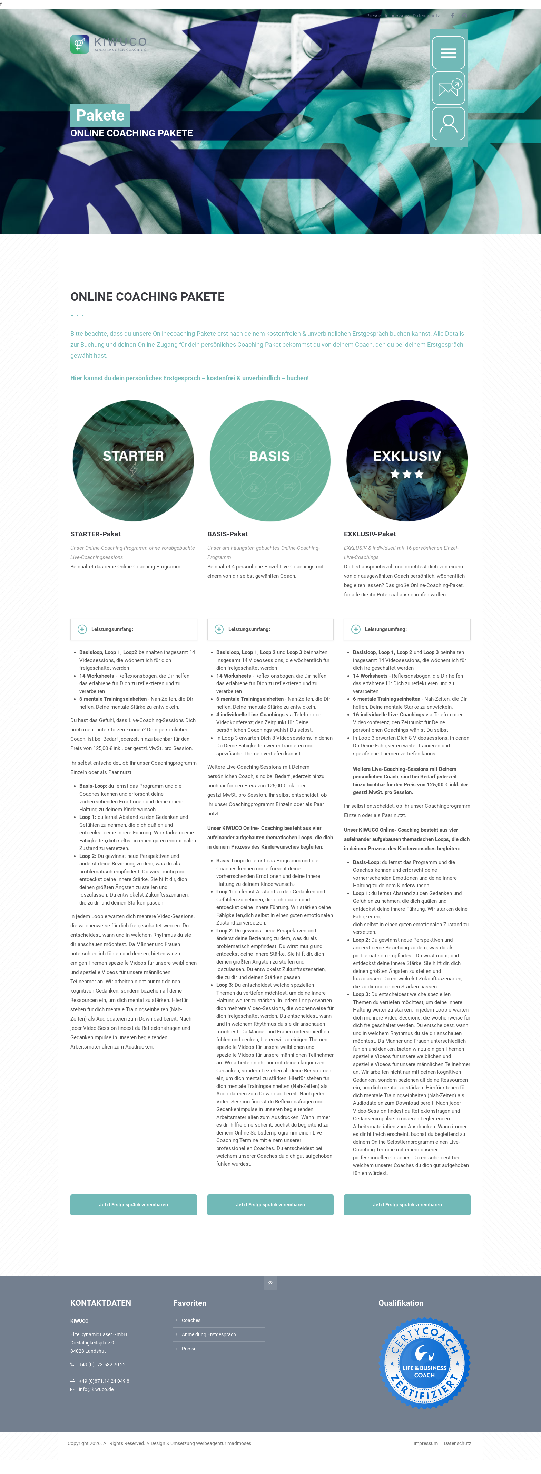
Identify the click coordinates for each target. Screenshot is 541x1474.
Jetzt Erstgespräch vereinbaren (133, 1204)
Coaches (191, 1320)
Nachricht (450, 78)
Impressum (397, 15)
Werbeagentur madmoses (226, 1443)
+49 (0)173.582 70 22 (102, 1364)
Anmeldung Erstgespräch (209, 1334)
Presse (373, 15)
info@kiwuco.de (96, 1389)
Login (442, 113)
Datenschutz (426, 15)
